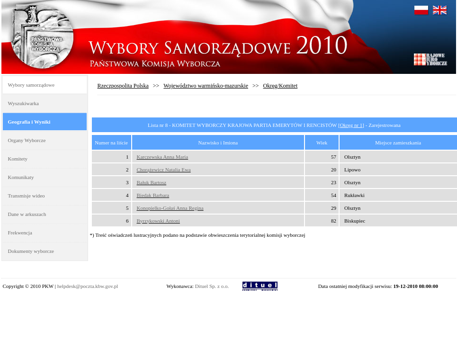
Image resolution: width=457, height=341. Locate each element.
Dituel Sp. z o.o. (212, 286)
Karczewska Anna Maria (162, 157)
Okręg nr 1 (351, 125)
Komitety (18, 159)
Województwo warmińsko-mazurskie (205, 85)
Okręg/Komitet (280, 85)
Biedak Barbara (153, 195)
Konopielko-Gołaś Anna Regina (170, 208)
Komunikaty (21, 177)
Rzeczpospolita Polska (123, 85)
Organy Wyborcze (27, 140)
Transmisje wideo (26, 195)
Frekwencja (20, 232)
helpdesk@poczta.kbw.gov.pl (87, 286)
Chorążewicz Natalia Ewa (164, 169)
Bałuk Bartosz (152, 182)
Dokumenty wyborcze (31, 251)
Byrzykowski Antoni (158, 221)
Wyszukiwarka (23, 103)
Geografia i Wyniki (29, 122)
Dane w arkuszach (27, 214)
